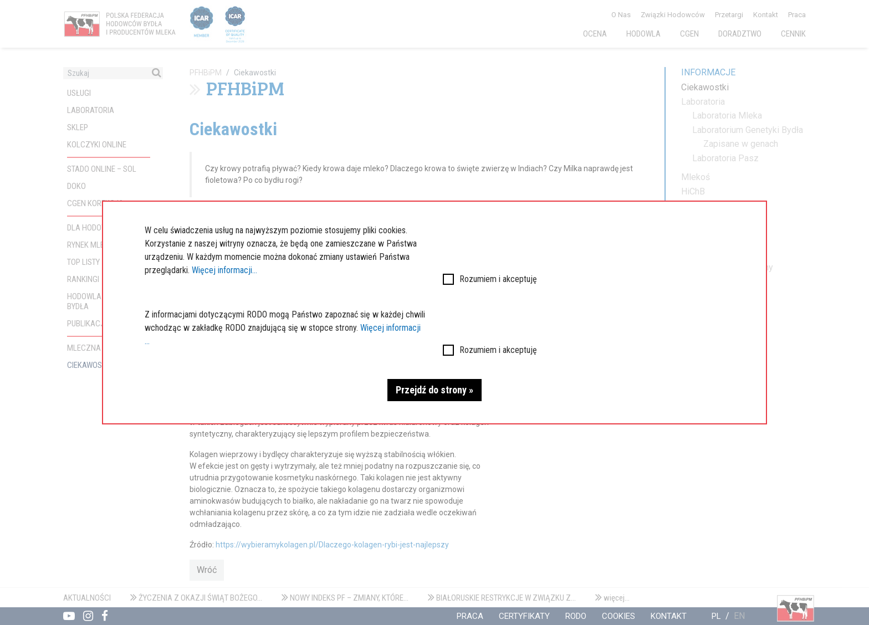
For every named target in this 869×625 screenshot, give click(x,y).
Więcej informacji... (224, 270)
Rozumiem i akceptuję (498, 279)
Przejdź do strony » (434, 390)
